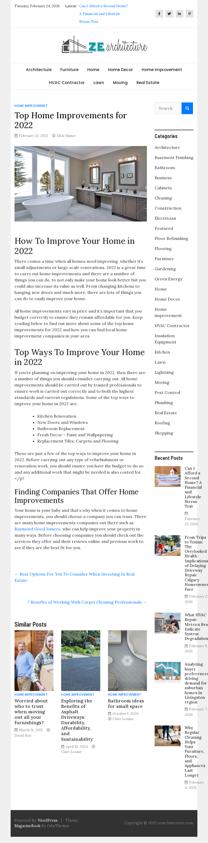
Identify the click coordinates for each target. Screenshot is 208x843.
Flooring (163, 248)
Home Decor (120, 69)
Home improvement (162, 69)
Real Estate (148, 82)
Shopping (164, 433)
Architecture (39, 69)
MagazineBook (27, 826)
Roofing (162, 422)
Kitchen (162, 352)
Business (163, 177)
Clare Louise (71, 751)
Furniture (69, 69)
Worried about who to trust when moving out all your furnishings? (31, 711)
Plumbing (164, 402)
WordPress (48, 820)
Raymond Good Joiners (37, 528)
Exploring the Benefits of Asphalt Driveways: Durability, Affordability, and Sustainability (77, 720)
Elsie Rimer (66, 135)
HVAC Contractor (67, 82)
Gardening (165, 268)
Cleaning (163, 198)
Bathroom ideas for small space (126, 703)
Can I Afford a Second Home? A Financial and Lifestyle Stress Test (103, 14)
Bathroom (165, 167)
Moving (120, 82)
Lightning (164, 372)
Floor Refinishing (171, 238)
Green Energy (168, 278)
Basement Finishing (174, 157)
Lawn (99, 82)
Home (93, 69)
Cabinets (163, 187)
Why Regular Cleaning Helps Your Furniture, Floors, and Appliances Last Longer (195, 751)
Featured (164, 228)
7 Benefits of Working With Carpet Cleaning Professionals (87, 602)
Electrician (165, 218)
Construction (168, 208)
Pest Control (167, 392)
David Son (23, 735)
